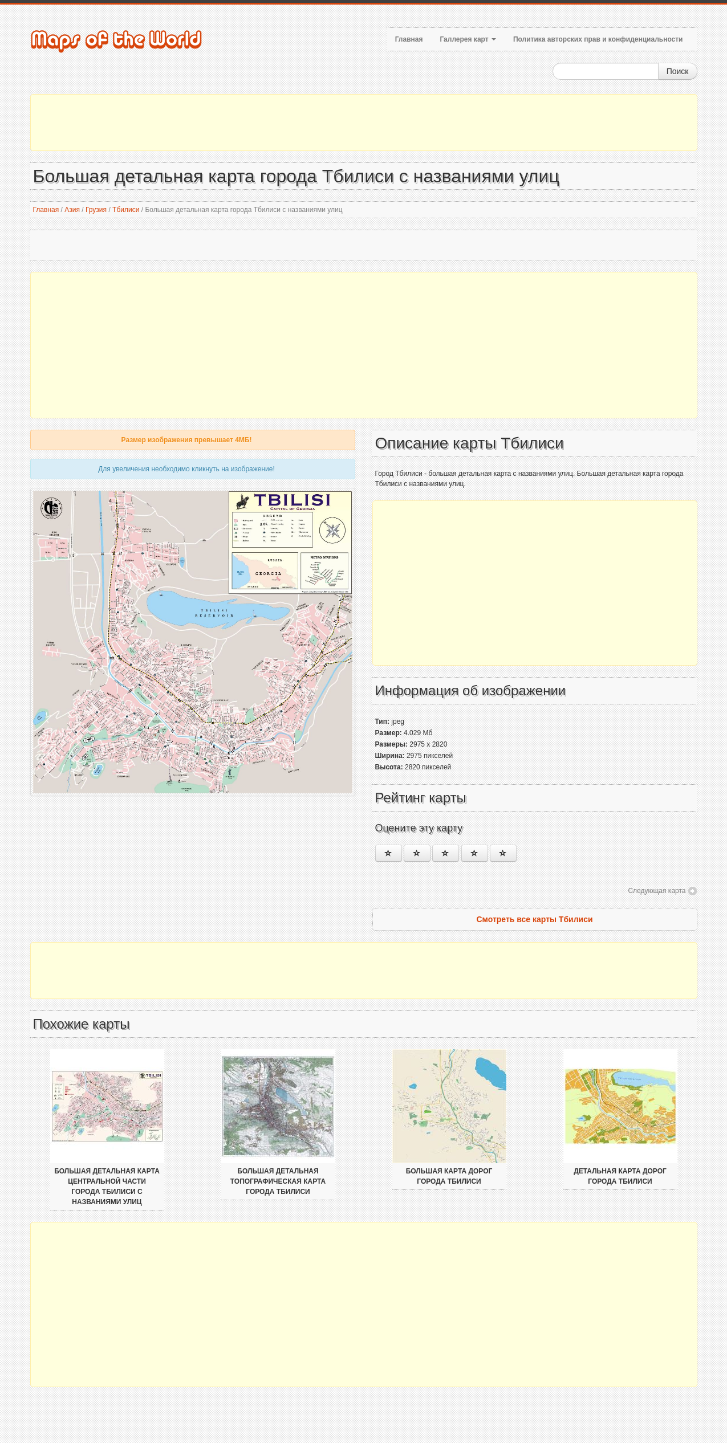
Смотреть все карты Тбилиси (534, 919)
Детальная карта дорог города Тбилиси (620, 1176)
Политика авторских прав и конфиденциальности (598, 39)
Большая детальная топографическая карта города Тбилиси (278, 1181)
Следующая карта (656, 891)
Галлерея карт (468, 39)
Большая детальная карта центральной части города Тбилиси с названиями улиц (107, 1186)
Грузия (96, 210)
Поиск (678, 71)
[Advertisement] (363, 122)
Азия (72, 210)
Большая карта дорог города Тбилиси (449, 1176)
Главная (409, 39)
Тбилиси (125, 210)
